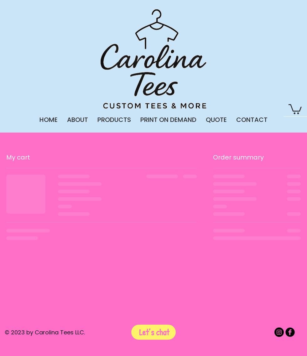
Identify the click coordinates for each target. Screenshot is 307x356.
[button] (295, 108)
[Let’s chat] (153, 332)
